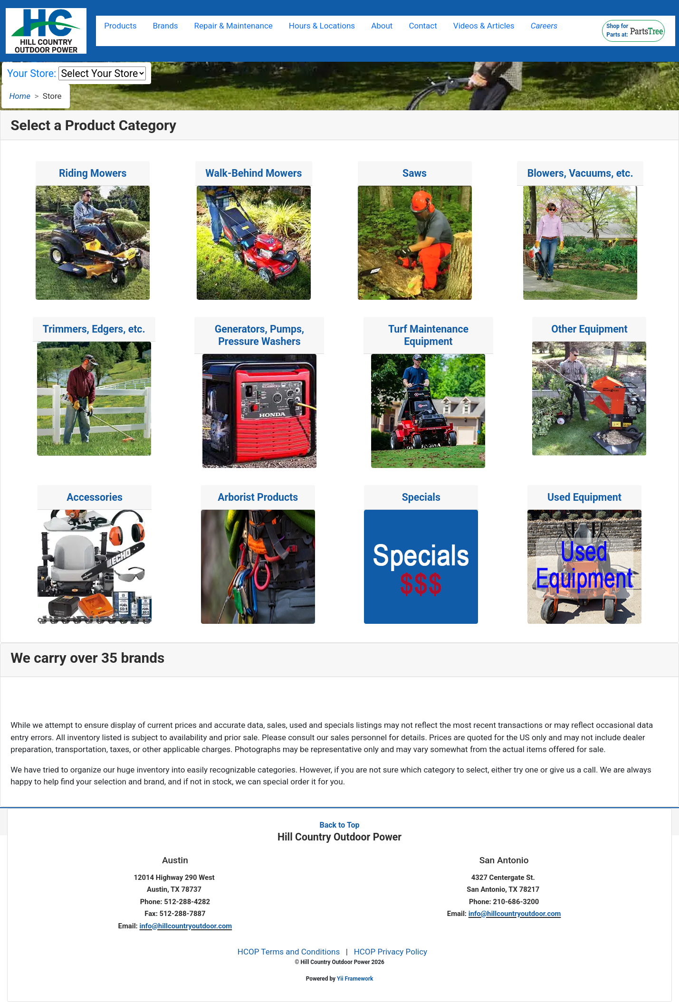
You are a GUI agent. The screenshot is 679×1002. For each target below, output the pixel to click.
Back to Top (339, 825)
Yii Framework (355, 978)
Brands (165, 25)
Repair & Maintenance (233, 25)
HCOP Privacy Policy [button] (391, 951)
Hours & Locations (322, 25)
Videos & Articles (484, 25)
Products (120, 25)
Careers (544, 25)
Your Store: (31, 73)
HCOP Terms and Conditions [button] (289, 951)
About (381, 25)
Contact (423, 25)
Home (20, 96)
